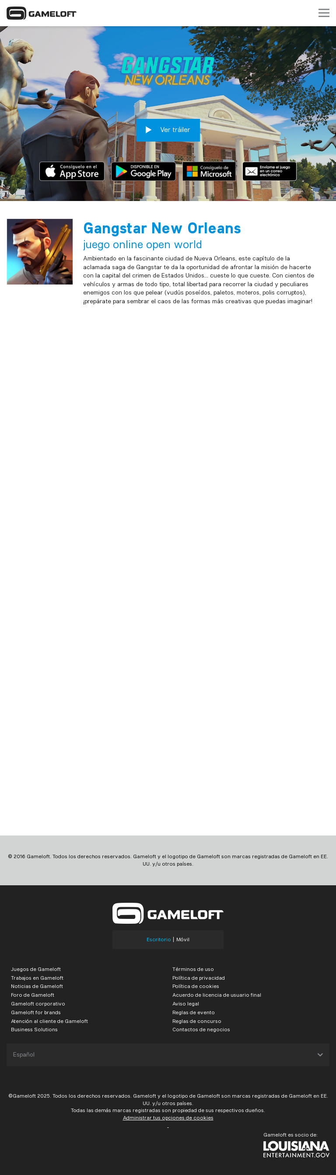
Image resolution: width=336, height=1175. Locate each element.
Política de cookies (195, 986)
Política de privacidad (198, 977)
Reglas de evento (193, 1012)
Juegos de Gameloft (36, 969)
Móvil (182, 939)
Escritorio (159, 939)
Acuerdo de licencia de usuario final (216, 994)
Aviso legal (185, 1003)
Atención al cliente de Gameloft (49, 1021)
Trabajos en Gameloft (37, 977)
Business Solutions (34, 1029)
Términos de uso (193, 969)
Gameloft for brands (36, 1012)
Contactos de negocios (201, 1029)
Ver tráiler (168, 129)
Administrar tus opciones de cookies (168, 1117)
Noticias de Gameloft (37, 986)
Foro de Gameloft (32, 994)
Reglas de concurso (196, 1021)
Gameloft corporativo (38, 1003)
